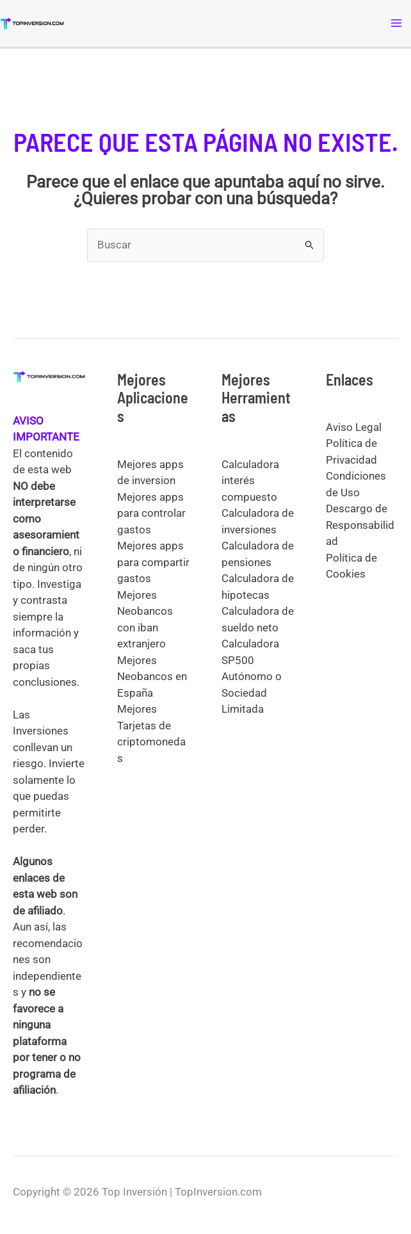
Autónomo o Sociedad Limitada (252, 692)
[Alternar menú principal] (397, 23)
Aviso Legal (354, 427)
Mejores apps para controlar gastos (151, 513)
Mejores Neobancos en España (152, 676)
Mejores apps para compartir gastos (153, 562)
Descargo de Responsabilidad (360, 525)
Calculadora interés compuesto (250, 480)
